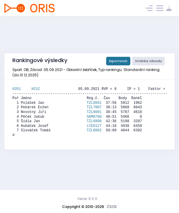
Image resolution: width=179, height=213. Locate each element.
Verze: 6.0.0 (87, 198)
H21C (36, 89)
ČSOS (112, 206)
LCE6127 (94, 126)
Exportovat (118, 61)
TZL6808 (94, 121)
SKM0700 (94, 117)
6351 (22, 89)
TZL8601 (94, 103)
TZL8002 (94, 130)
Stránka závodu (148, 61)
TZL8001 (94, 112)
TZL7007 (94, 107)
